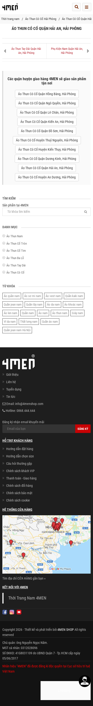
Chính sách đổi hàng (19, 486)
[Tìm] (86, 212)
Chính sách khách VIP (20, 471)
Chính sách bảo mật (19, 493)
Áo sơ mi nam (32, 296)
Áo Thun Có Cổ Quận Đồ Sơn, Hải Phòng (47, 131)
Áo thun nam (59, 313)
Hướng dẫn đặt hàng (19, 449)
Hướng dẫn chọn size (20, 456)
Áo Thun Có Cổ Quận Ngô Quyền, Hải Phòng (47, 103)
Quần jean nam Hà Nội (17, 330)
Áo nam (43, 313)
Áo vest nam (53, 296)
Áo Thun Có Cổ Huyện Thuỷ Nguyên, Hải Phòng (47, 140)
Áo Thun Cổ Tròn (16, 243)
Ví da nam (10, 321)
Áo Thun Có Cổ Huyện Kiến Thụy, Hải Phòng (47, 149)
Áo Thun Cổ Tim (16, 250)
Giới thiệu (12, 374)
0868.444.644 (26, 411)
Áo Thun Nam (14, 236)
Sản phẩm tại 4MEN (46, 209)
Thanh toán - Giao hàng (21, 478)
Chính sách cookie (18, 500)
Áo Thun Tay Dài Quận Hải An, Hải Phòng (26, 51)
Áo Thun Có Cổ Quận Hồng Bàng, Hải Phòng (47, 94)
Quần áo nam (50, 321)
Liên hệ (11, 382)
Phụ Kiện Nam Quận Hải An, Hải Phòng (67, 51)
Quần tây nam (34, 304)
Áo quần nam (12, 296)
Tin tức (10, 397)
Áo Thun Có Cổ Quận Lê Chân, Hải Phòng (47, 112)
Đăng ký (83, 429)
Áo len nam (10, 313)
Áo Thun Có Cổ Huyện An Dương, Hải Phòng (47, 177)
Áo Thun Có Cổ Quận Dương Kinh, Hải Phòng (47, 159)
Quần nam (28, 313)
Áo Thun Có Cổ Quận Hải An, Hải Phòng (47, 168)
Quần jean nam (13, 304)
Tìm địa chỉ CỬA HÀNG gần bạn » (24, 578)
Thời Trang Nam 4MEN (27, 598)
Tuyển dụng (13, 389)
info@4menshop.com (29, 404)
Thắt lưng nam (28, 321)
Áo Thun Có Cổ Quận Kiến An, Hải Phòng (47, 122)
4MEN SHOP (65, 630)
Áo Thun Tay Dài (16, 265)
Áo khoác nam (73, 304)
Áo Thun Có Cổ (15, 272)
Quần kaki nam (74, 296)
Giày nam (77, 313)
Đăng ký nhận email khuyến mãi (46, 426)
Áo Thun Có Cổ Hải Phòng (40, 19)
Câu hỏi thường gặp (19, 463)
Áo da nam (53, 304)
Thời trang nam (10, 19)
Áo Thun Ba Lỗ (15, 258)
